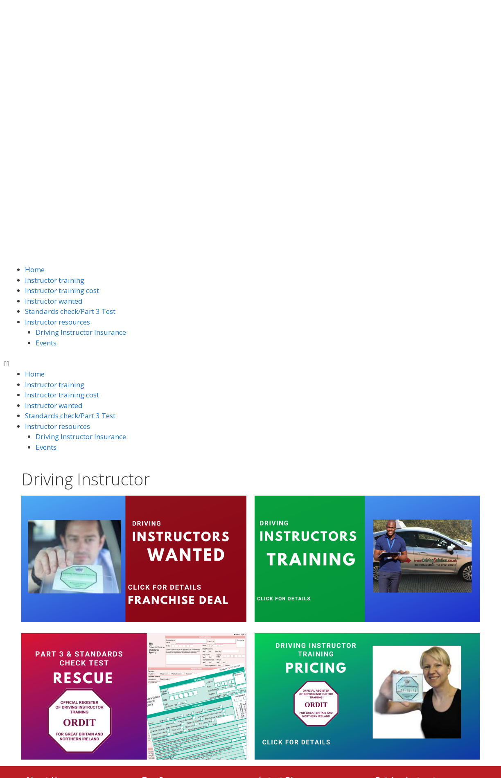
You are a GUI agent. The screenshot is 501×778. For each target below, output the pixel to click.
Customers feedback (173, 691)
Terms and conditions (175, 715)
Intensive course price (176, 667)
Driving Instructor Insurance (81, 163)
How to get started (171, 632)
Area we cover (163, 679)
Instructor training (54, 110)
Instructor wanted (54, 131)
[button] (250, 194)
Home (35, 100)
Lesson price (161, 656)
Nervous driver (165, 703)
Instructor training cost (62, 121)
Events (46, 173)
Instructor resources (57, 152)
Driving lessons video (175, 644)
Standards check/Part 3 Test (70, 142)
